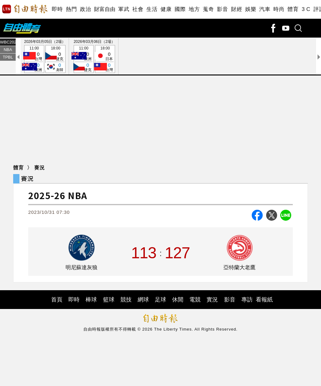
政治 (85, 9)
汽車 (264, 9)
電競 (195, 299)
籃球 (108, 299)
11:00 (34, 59)
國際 (180, 9)
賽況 (39, 167)
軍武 (123, 9)
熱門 (71, 9)
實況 (212, 299)
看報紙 (264, 299)
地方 (194, 9)
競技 (126, 299)
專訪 (247, 299)
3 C (306, 9)
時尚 (278, 9)
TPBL (8, 57)
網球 (143, 299)
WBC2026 (8, 42)
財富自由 (104, 9)
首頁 (56, 299)
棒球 (91, 299)
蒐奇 (208, 9)
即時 (57, 9)
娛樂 (250, 9)
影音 (222, 9)
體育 (292, 9)
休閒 (177, 299)
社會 (137, 9)
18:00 (55, 59)
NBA (8, 49)
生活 (151, 9)
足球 (160, 299)
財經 (236, 9)
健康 (165, 9)
